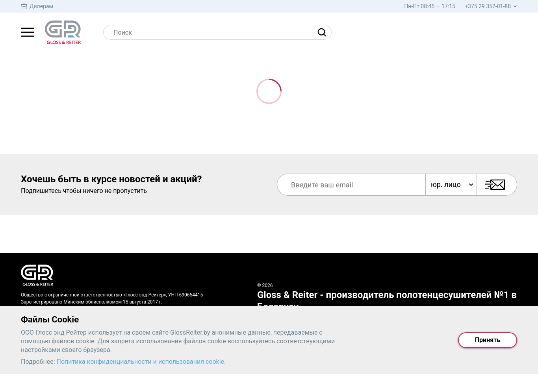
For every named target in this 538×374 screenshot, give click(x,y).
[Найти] (324, 32)
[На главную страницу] (63, 32)
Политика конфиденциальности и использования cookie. (141, 361)
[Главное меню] (27, 32)
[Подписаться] (497, 185)
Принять (487, 340)
